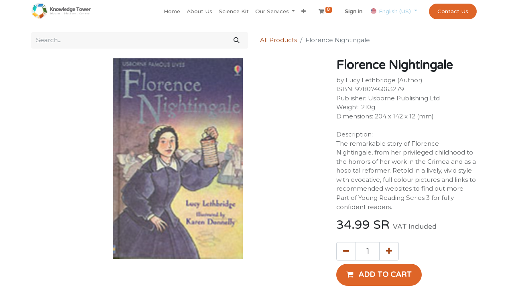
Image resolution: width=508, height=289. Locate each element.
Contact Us (452, 11)
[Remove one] (346, 251)
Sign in (353, 11)
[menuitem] (172, 11)
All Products (278, 40)
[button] (303, 11)
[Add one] (389, 251)
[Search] (236, 40)
